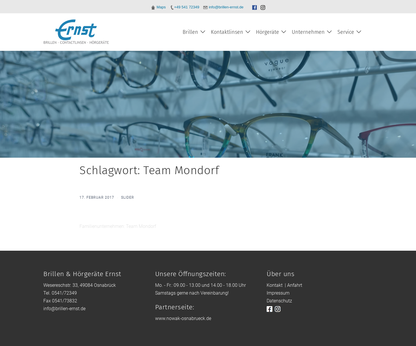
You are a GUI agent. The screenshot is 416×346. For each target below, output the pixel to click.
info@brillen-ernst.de (64, 308)
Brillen (190, 32)
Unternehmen (308, 32)
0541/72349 (64, 293)
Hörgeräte (267, 32)
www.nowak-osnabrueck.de (183, 318)
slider (127, 198)
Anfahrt (294, 285)
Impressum (278, 293)
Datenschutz (279, 301)
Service (345, 32)
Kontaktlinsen (227, 32)
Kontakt (275, 285)
